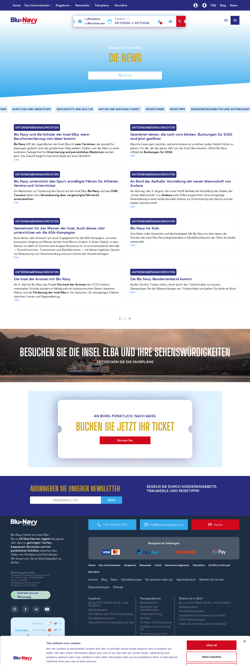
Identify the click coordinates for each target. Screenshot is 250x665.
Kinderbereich (148, 602)
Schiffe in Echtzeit (219, 565)
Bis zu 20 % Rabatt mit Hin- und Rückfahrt (108, 604)
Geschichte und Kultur (74, 109)
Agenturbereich (186, 579)
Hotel (158, 565)
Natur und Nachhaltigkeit (119, 109)
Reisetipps (177, 109)
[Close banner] (244, 615)
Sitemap (118, 587)
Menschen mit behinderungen (149, 608)
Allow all (211, 618)
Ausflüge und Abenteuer (31, 109)
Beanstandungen (99, 587)
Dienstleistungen (131, 579)
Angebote (130, 565)
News (114, 579)
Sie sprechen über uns (159, 579)
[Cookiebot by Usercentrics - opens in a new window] (22, 658)
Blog (104, 579)
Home (91, 565)
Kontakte (93, 571)
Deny (211, 641)
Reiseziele (145, 565)
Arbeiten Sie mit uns (211, 579)
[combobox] (122, 19)
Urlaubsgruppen (188, 607)
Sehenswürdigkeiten (177, 565)
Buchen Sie (125, 440)
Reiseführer (155, 109)
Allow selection (211, 630)
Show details (185, 658)
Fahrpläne (199, 565)
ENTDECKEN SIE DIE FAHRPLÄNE (125, 362)
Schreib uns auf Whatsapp (24, 595)
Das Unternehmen (110, 565)
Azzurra (93, 579)
